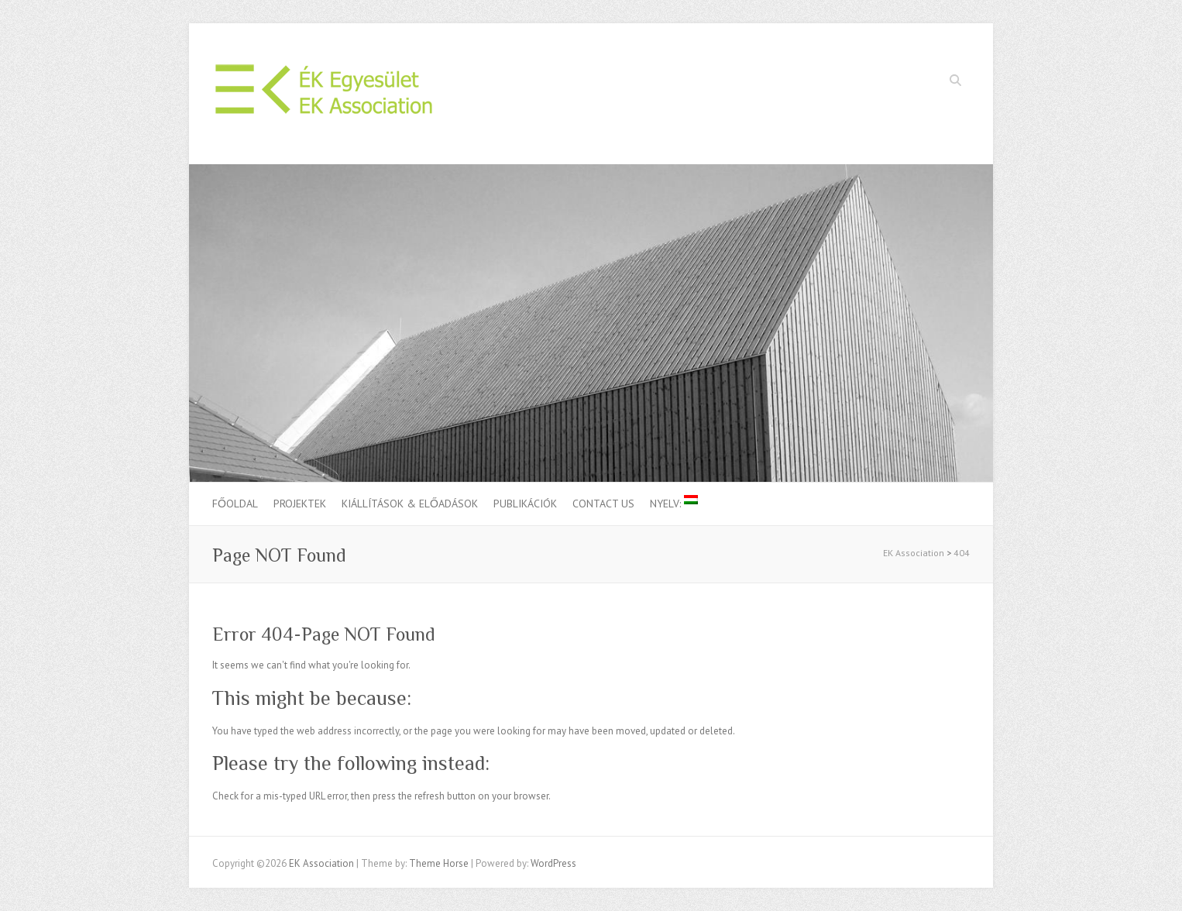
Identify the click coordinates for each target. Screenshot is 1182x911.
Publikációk (525, 504)
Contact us (603, 504)
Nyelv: (674, 503)
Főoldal (235, 504)
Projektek (299, 504)
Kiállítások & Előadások (410, 504)
